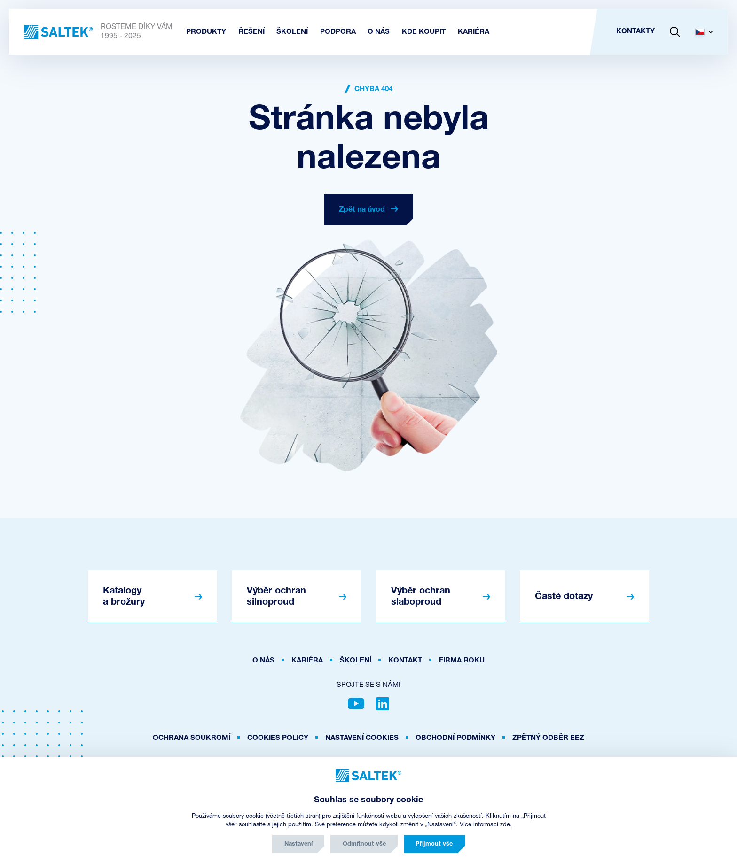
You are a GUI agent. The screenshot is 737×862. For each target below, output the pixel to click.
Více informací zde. (486, 825)
